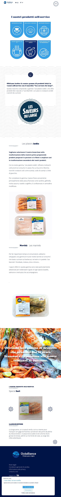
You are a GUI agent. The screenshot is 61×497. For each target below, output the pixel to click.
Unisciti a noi (13, 472)
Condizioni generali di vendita (19, 467)
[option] (30, 420)
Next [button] (50, 409)
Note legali (12, 465)
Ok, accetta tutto (28, 487)
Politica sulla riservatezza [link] (28, 493)
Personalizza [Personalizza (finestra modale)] (28, 490)
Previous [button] (11, 409)
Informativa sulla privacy (17, 469)
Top (55, 441)
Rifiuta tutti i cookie (7, 478)
